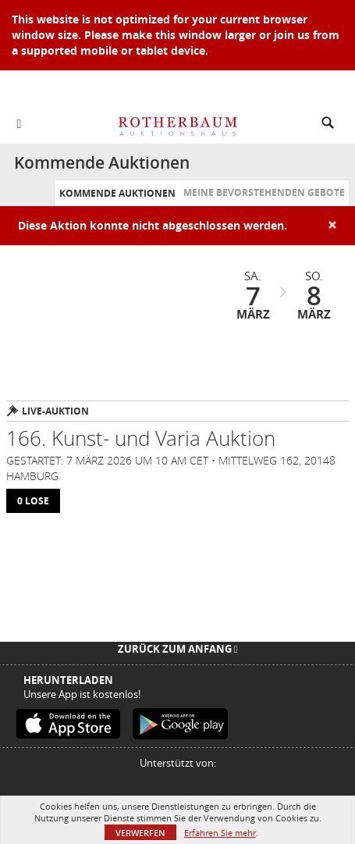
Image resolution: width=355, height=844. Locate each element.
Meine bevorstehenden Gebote (264, 192)
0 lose (33, 500)
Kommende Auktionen (117, 193)
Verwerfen (140, 833)
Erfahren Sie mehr (220, 833)
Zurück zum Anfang (178, 649)
